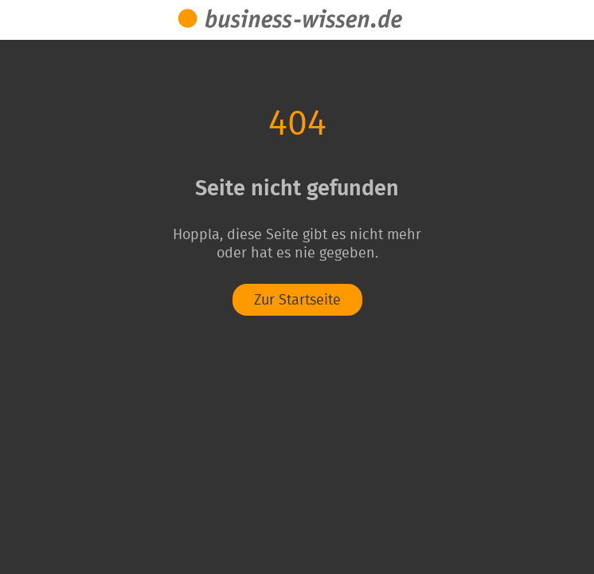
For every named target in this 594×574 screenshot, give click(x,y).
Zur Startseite (297, 300)
